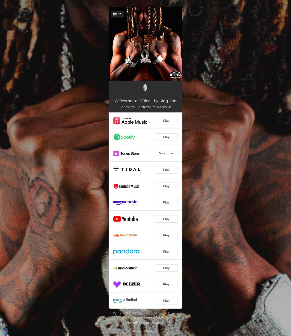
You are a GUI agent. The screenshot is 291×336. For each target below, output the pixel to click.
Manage (132, 322)
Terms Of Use (153, 317)
